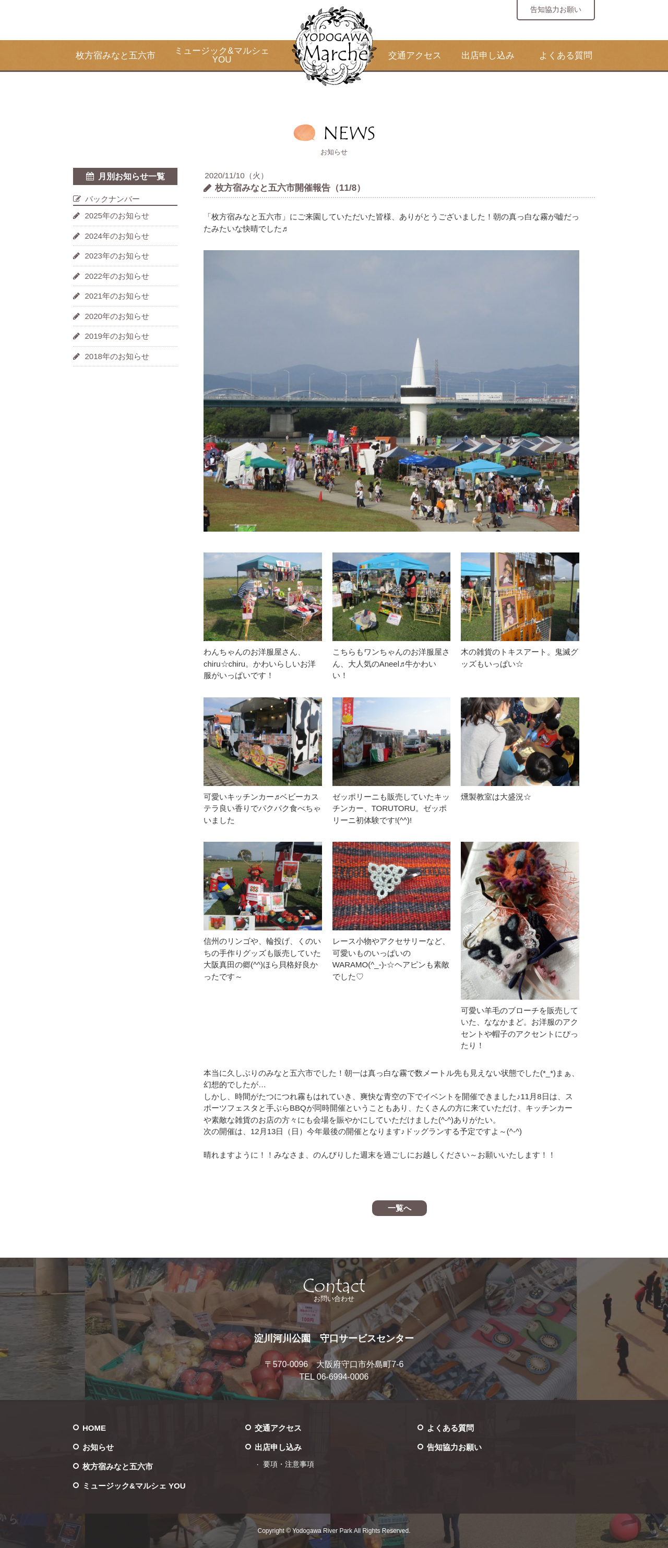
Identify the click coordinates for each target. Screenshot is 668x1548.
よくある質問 (565, 55)
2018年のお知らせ (117, 356)
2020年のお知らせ (117, 316)
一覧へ (399, 1207)
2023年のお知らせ (117, 255)
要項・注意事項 (288, 1464)
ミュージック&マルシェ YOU (221, 55)
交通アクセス (415, 55)
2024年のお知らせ (117, 235)
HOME (94, 1427)
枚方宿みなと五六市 (116, 55)
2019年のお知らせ (117, 335)
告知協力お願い (555, 9)
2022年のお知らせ (117, 276)
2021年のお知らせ (117, 295)
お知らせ (98, 1447)
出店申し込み (488, 55)
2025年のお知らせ (117, 215)
